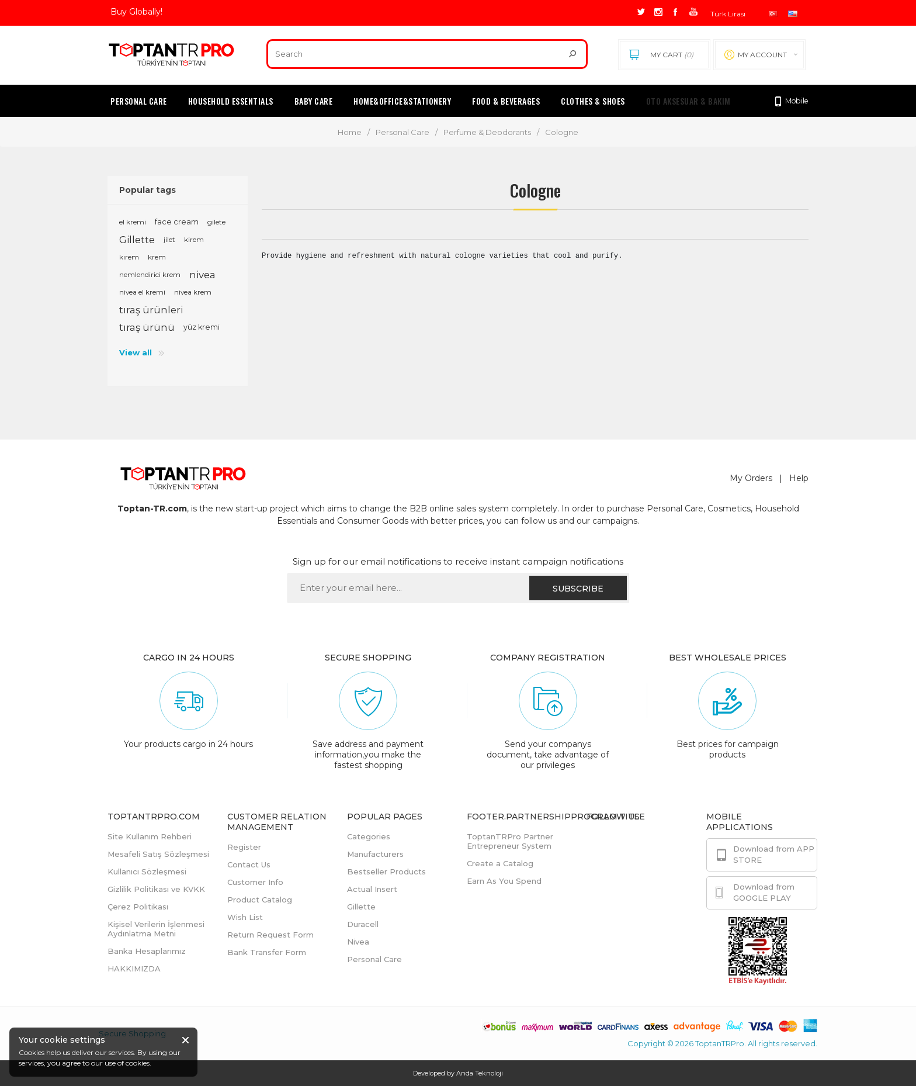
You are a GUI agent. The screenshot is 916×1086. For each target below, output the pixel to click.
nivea (202, 275)
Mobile (791, 100)
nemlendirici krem (150, 274)
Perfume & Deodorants (487, 132)
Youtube (626, 921)
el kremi (132, 221)
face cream (177, 221)
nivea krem (192, 292)
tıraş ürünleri (151, 310)
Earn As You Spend (504, 881)
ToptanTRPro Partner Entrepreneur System (510, 841)
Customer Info (255, 882)
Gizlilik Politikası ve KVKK (156, 889)
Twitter (625, 868)
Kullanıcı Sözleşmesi (146, 871)
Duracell (363, 924)
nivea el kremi (142, 292)
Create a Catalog (500, 863)
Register (244, 847)
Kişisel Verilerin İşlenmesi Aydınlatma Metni (155, 928)
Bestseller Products (386, 871)
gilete (216, 221)
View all (135, 352)
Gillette (137, 239)
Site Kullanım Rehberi (149, 836)
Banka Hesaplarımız (146, 951)
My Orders (751, 478)
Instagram (629, 895)
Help (799, 478)
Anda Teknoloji (479, 1073)
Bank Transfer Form (266, 952)
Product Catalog (259, 899)
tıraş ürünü (147, 327)
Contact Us (248, 864)
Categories (368, 836)
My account (762, 54)
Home (350, 132)
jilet (169, 239)
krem (157, 257)
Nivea (358, 941)
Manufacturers (375, 854)
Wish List (245, 917)
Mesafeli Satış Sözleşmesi (158, 854)
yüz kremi (201, 327)
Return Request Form (270, 934)
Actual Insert (372, 889)
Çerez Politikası (137, 906)
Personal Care (402, 132)
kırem (129, 257)
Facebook (630, 841)
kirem (194, 239)
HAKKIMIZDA (134, 968)
